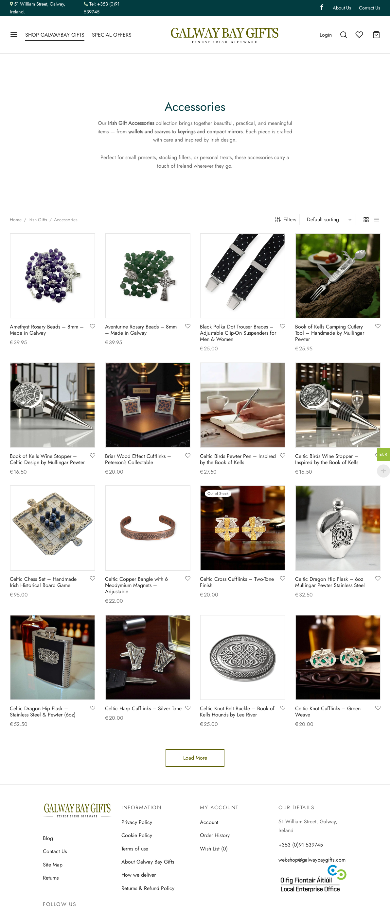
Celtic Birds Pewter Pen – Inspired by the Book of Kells (238, 459)
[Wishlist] (359, 35)
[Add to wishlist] (92, 326)
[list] (376, 219)
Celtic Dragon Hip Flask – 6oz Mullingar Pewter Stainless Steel (330, 582)
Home (16, 219)
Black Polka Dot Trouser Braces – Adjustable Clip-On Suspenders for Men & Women (238, 333)
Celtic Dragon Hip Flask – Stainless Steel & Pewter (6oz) (43, 711)
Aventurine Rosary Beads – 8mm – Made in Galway (141, 329)
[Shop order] (328, 220)
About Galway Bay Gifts (147, 862)
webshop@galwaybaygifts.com (312, 860)
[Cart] (376, 35)
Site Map (52, 864)
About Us (342, 8)
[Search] (343, 35)
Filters (285, 219)
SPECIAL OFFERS (112, 35)
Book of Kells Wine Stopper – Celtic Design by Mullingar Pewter (47, 459)
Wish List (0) (214, 848)
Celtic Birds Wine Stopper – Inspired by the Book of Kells (326, 459)
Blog (48, 838)
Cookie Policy (136, 835)
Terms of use (134, 848)
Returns (51, 878)
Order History (215, 835)
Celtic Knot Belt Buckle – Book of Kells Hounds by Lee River (237, 711)
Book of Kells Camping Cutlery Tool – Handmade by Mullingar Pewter (329, 333)
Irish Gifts (37, 219)
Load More (195, 758)
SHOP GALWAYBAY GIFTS (54, 35)
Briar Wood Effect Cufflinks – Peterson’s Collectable (138, 459)
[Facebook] (321, 8)
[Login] (326, 34)
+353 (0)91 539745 (300, 845)
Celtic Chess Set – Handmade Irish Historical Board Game (43, 582)
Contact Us (369, 8)
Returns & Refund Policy (147, 888)
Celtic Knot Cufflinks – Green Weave (328, 711)
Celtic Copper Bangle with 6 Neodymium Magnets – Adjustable (136, 585)
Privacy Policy (136, 822)
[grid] (366, 219)
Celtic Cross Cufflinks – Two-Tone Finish (237, 582)
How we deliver (138, 875)
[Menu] (14, 35)
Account (209, 822)
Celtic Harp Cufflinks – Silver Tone (143, 708)
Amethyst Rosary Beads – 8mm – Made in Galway (47, 329)
